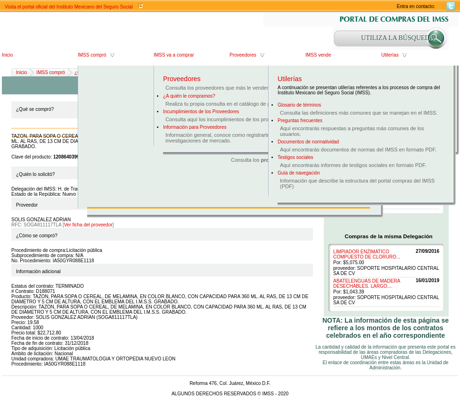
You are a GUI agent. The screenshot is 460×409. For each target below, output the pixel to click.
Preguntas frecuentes (300, 120)
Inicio (7, 55)
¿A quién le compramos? (189, 96)
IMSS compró (92, 55)
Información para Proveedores (195, 127)
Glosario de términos (299, 105)
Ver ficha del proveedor (88, 224)
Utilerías (390, 55)
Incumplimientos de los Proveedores (201, 111)
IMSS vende (318, 55)
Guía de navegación (299, 172)
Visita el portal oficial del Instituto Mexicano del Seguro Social (69, 6)
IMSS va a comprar (174, 55)
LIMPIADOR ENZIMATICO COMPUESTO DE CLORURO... (366, 254)
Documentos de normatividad (308, 141)
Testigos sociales (295, 157)
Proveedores (243, 55)
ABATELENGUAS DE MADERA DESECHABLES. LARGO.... (366, 283)
